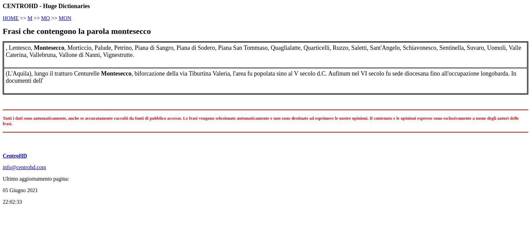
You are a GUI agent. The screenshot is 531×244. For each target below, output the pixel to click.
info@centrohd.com (24, 167)
